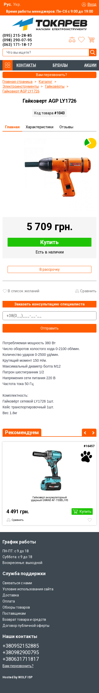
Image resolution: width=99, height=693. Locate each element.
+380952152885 (21, 646)
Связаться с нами (17, 583)
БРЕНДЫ (60, 65)
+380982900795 (21, 652)
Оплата (9, 601)
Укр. (17, 4)
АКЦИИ (90, 65)
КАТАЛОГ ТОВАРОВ (8, 65)
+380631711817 (21, 659)
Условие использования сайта (28, 589)
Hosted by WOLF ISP (17, 677)
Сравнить (88, 291)
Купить (49, 242)
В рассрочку (50, 269)
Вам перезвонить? (18, 666)
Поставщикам (14, 613)
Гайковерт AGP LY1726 (21, 91)
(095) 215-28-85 (17, 35)
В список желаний (23, 291)
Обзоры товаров (16, 607)
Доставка (11, 595)
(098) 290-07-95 (17, 40)
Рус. (8, 4)
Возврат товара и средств (24, 619)
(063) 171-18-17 (17, 44)
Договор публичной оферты (26, 626)
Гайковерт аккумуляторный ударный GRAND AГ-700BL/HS (49, 499)
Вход (91, 4)
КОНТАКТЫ (26, 65)
